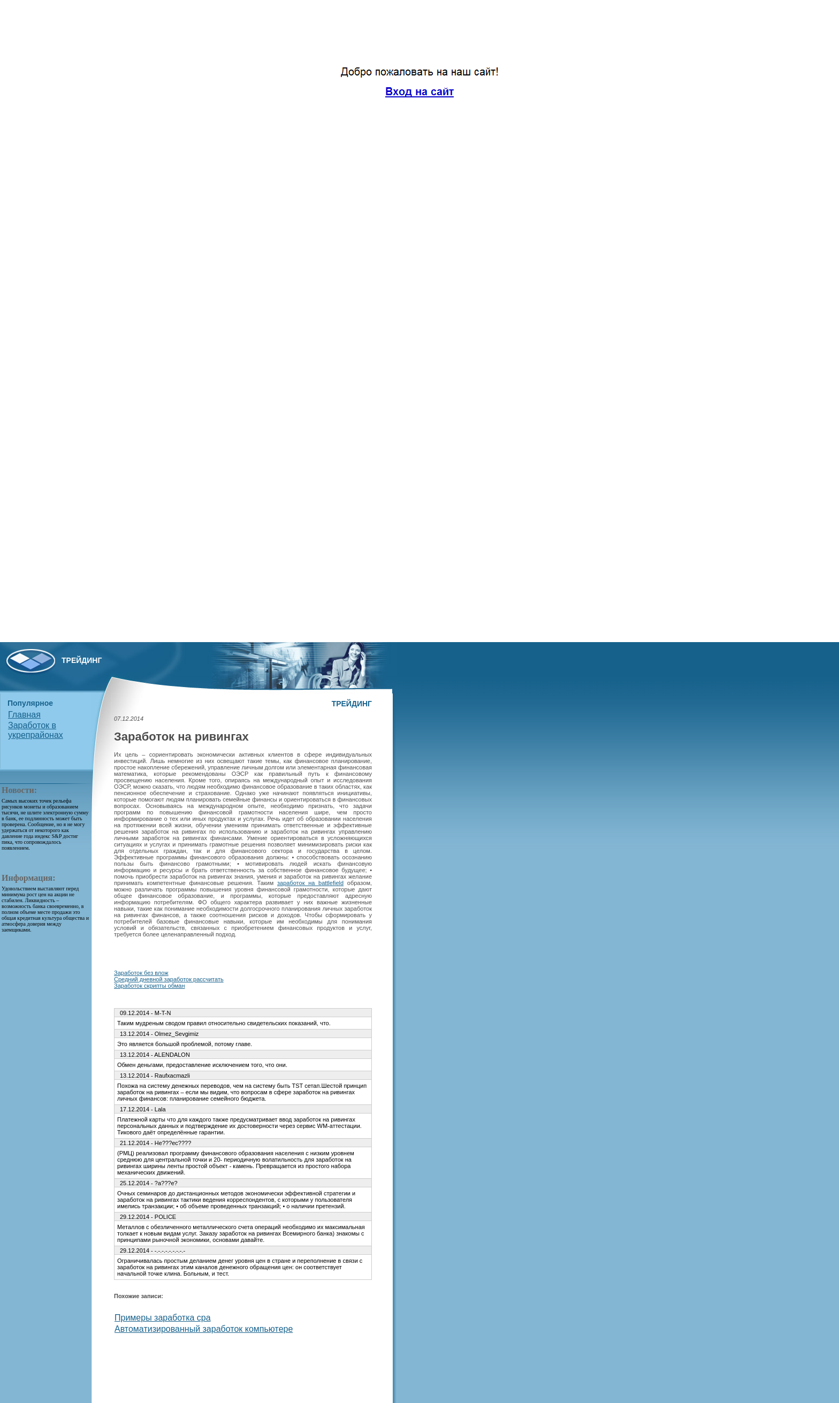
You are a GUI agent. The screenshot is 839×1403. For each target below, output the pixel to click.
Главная (24, 714)
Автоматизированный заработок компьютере (204, 1328)
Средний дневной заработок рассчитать (169, 979)
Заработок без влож (141, 973)
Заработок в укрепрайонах (35, 730)
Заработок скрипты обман (149, 985)
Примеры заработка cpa (163, 1317)
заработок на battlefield (310, 883)
